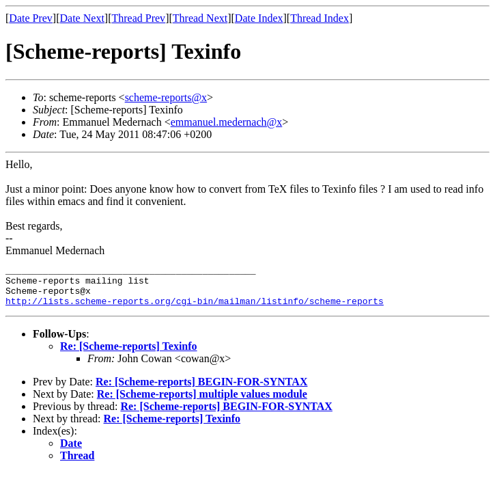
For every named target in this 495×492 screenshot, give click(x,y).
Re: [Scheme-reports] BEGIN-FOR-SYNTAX (201, 390)
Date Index (259, 18)
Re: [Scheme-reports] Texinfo (128, 354)
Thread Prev (138, 18)
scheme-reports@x (166, 97)
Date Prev (31, 18)
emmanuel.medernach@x (227, 122)
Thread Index (319, 18)
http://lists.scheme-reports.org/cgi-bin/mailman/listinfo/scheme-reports (194, 309)
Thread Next (200, 18)
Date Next (82, 18)
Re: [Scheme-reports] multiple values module (202, 402)
